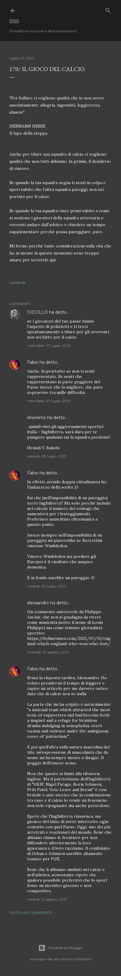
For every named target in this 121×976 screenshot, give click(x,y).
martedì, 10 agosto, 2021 (47, 652)
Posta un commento (30, 912)
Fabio (32, 362)
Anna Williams (78, 959)
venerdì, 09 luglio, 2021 (46, 456)
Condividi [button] (17, 282)
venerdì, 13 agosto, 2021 (47, 899)
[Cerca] (108, 9)
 (14, 21)
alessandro (38, 602)
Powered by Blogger (60, 947)
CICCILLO (37, 312)
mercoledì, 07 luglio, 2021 (48, 345)
